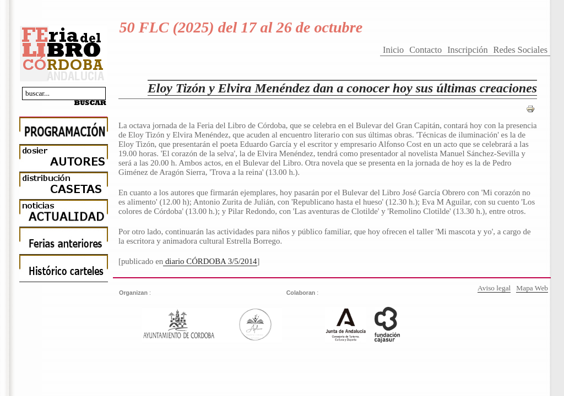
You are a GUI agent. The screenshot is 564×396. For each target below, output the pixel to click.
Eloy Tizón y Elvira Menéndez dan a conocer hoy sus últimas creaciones (342, 88)
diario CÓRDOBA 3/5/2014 (210, 261)
